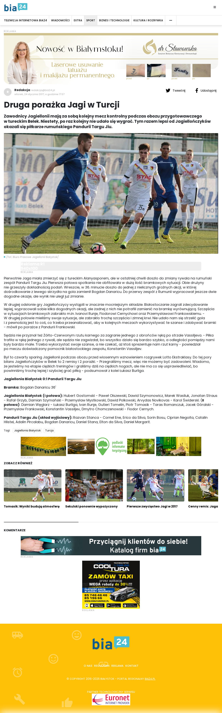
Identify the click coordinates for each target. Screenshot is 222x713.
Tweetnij (176, 90)
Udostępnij (205, 90)
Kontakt (131, 665)
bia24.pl (150, 679)
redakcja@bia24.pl (43, 90)
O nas (88, 665)
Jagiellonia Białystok (27, 430)
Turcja (49, 430)
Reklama (117, 665)
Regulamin (101, 665)
